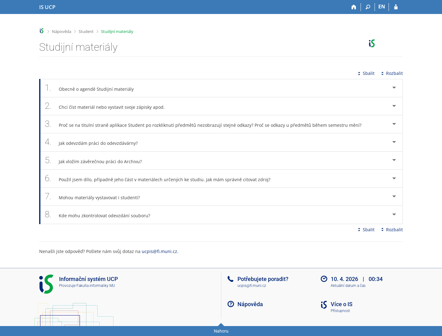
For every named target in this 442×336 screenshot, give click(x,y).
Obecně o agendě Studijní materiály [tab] (92, 88)
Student (86, 31)
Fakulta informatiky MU (95, 285)
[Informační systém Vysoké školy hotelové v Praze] (47, 7)
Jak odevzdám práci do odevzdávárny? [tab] (95, 142)
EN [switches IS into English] (381, 6)
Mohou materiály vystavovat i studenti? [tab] (96, 196)
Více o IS (341, 304)
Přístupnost (340, 311)
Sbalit (366, 73)
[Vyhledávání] (368, 7)
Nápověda (61, 31)
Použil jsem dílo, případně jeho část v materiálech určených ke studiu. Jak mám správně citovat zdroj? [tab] (161, 178)
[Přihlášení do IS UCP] (396, 7)
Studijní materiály (117, 31)
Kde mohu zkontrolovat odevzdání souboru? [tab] (101, 214)
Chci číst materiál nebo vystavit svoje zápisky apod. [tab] (108, 106)
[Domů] (354, 7)
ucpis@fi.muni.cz (159, 251)
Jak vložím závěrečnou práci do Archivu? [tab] (97, 160)
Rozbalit (391, 73)
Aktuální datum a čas (348, 285)
